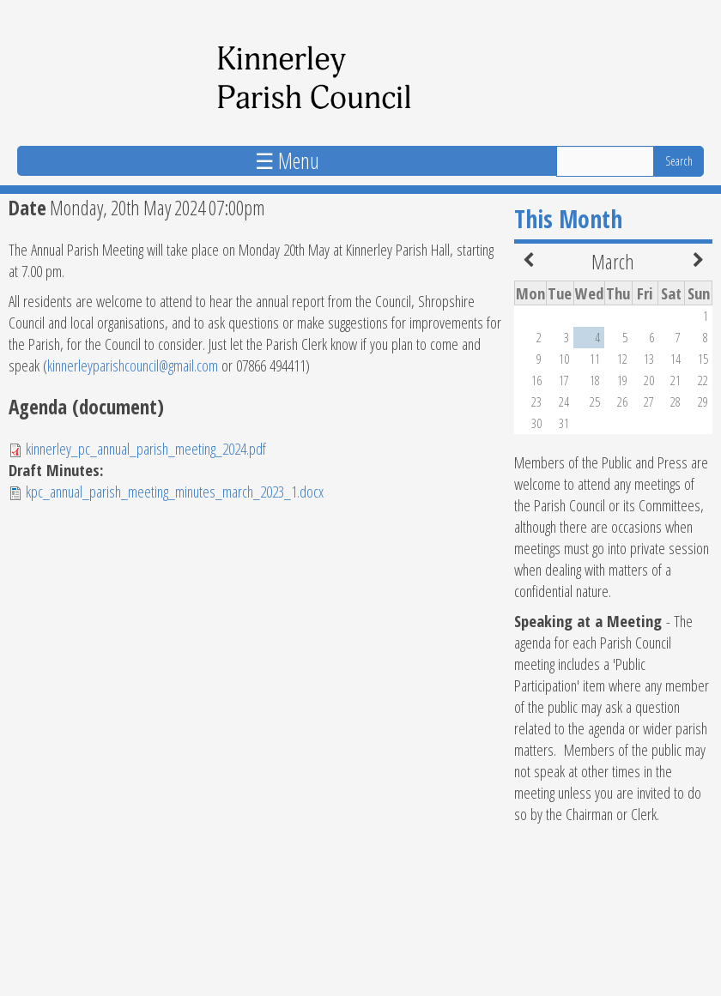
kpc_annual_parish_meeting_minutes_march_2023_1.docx (175, 491)
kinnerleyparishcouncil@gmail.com (132, 365)
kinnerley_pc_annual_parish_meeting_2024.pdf (146, 448)
